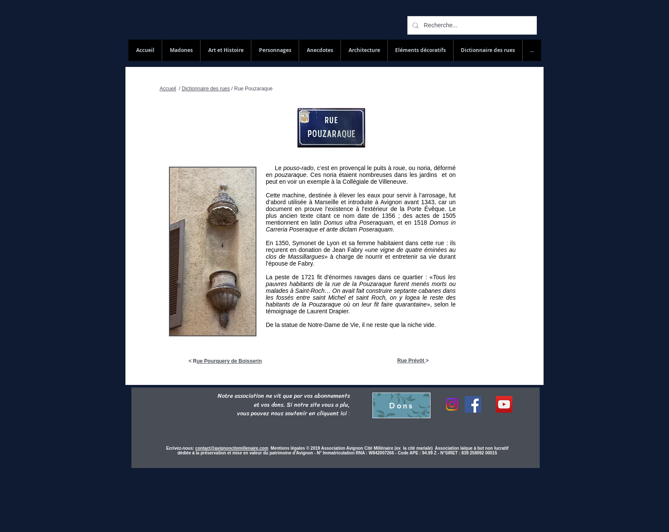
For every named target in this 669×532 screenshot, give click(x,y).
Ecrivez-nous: (180, 448)
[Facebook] (473, 404)
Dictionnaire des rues (206, 89)
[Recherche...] (471, 25)
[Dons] (401, 405)
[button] (487, 50)
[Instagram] (452, 404)
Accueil (168, 89)
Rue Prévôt (411, 361)
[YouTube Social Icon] (504, 404)
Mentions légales (288, 448)
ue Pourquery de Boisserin (229, 361)
